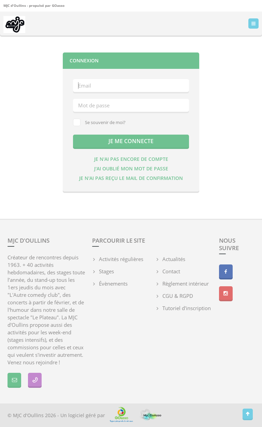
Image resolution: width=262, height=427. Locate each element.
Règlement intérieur (185, 283)
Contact (171, 271)
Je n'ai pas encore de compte (131, 159)
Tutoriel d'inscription (186, 308)
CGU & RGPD (177, 295)
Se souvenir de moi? (99, 122)
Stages (106, 271)
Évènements (113, 283)
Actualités (173, 259)
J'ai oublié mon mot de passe (131, 168)
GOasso (58, 5)
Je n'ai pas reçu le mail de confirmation (131, 178)
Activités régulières (121, 259)
